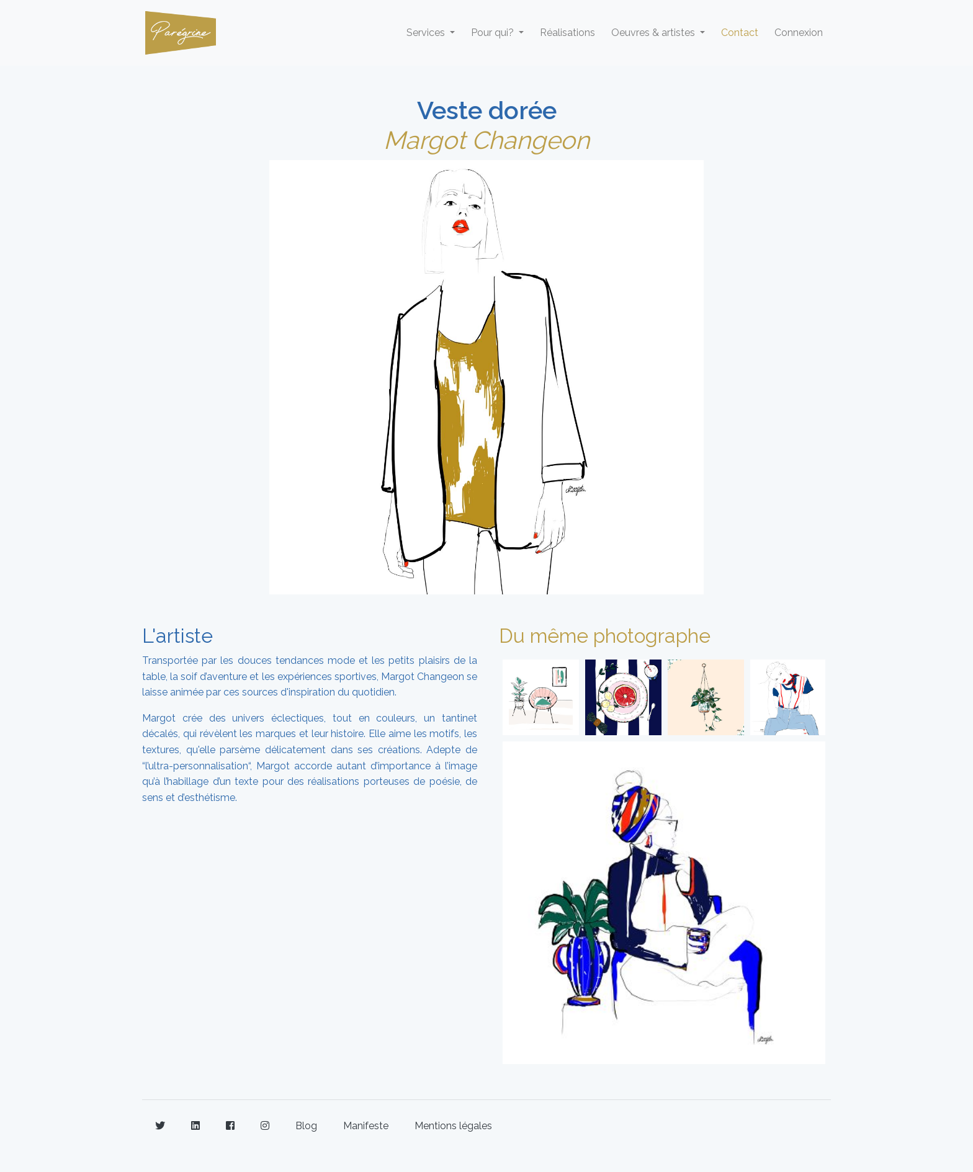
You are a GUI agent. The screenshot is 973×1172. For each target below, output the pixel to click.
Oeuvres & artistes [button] (654, 32)
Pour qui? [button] (493, 32)
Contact (739, 32)
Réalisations (567, 32)
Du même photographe (605, 635)
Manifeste (365, 1126)
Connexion (798, 32)
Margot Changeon (486, 139)
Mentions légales (453, 1126)
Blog (306, 1126)
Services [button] (426, 32)
